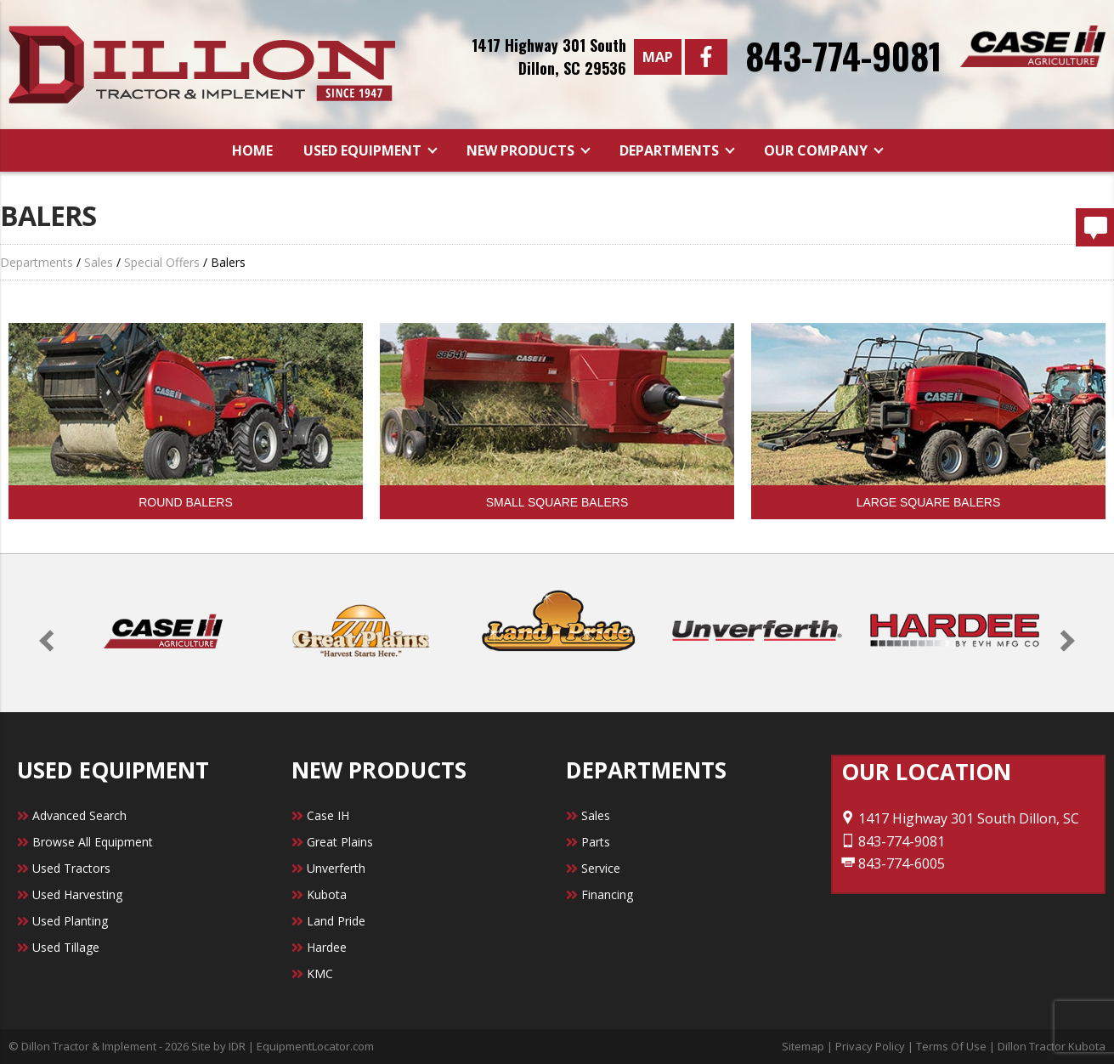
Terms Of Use (951, 1046)
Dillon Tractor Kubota (1052, 1046)
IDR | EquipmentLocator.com (301, 1046)
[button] (49, 640)
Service (600, 868)
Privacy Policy (870, 1046)
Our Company (817, 150)
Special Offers (162, 262)
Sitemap (803, 1046)
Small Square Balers (557, 502)
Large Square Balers (929, 502)
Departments (670, 150)
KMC (320, 973)
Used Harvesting (77, 894)
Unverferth (336, 868)
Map (657, 57)
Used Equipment (364, 150)
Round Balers (185, 502)
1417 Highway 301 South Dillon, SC (960, 818)
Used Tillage (65, 947)
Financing (607, 894)
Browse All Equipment (92, 842)
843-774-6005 (893, 863)
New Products (522, 150)
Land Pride (336, 921)
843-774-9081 (843, 55)
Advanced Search (79, 815)
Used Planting (70, 921)
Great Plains (340, 842)
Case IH (328, 815)
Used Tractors (71, 868)
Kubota (327, 894)
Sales (98, 262)
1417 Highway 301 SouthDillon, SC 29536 (549, 56)
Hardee (327, 947)
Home (252, 150)
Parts (595, 842)
